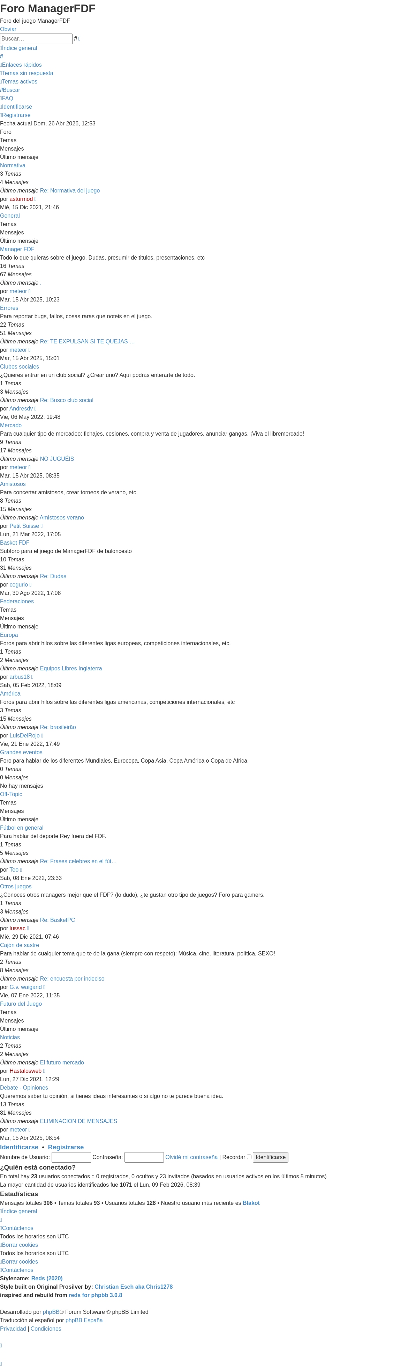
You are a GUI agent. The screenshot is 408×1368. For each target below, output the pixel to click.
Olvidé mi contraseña (191, 1157)
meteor (18, 291)
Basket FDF (14, 543)
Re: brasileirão (58, 727)
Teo (13, 870)
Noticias (10, 1037)
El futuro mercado (62, 1062)
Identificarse (19, 1147)
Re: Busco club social (66, 400)
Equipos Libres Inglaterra (71, 668)
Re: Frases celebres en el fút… (78, 861)
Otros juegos (16, 886)
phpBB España (84, 1320)
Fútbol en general (22, 828)
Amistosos (13, 484)
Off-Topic (11, 794)
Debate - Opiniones (24, 1088)
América (10, 694)
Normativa (12, 165)
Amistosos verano (62, 518)
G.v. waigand (26, 987)
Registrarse (66, 1147)
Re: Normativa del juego (70, 191)
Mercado (11, 425)
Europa (9, 635)
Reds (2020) (47, 1278)
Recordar (236, 1157)
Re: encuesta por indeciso (72, 979)
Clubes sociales (19, 367)
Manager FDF (17, 249)
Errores (9, 308)
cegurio (19, 585)
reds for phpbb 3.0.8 (95, 1295)
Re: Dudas (53, 576)
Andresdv (21, 409)
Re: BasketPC (57, 920)
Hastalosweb (26, 1071)
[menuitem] (1, 56)
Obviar (8, 29)
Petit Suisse (24, 526)
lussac (17, 928)
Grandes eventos (21, 752)
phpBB (51, 1312)
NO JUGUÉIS (57, 459)
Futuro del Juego (21, 1004)
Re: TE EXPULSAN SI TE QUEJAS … (87, 341)
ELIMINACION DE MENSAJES (78, 1121)
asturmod (21, 199)
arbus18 (20, 677)
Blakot (251, 1203)
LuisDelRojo (25, 735)
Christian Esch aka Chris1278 (134, 1287)
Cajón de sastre (19, 945)
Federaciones (17, 601)
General (10, 216)
